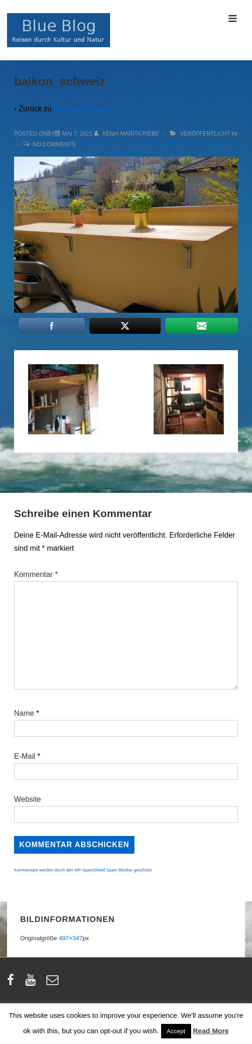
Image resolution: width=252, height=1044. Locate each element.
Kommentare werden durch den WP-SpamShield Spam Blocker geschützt (83, 870)
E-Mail (24, 756)
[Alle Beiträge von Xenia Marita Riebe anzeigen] (127, 133)
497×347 (70, 938)
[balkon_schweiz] (77, 133)
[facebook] (12, 982)
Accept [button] (176, 1031)
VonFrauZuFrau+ (81, 109)
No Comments (54, 144)
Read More (211, 1031)
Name (24, 713)
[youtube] (32, 982)
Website (27, 799)
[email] (53, 982)
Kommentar (36, 574)
